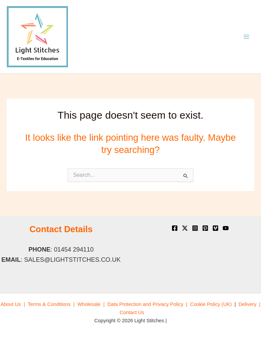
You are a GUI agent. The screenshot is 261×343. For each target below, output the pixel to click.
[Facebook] (175, 228)
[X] (185, 228)
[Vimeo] (215, 228)
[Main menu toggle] (246, 37)
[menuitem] (13, 304)
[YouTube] (226, 228)
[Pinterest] (205, 228)
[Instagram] (195, 228)
